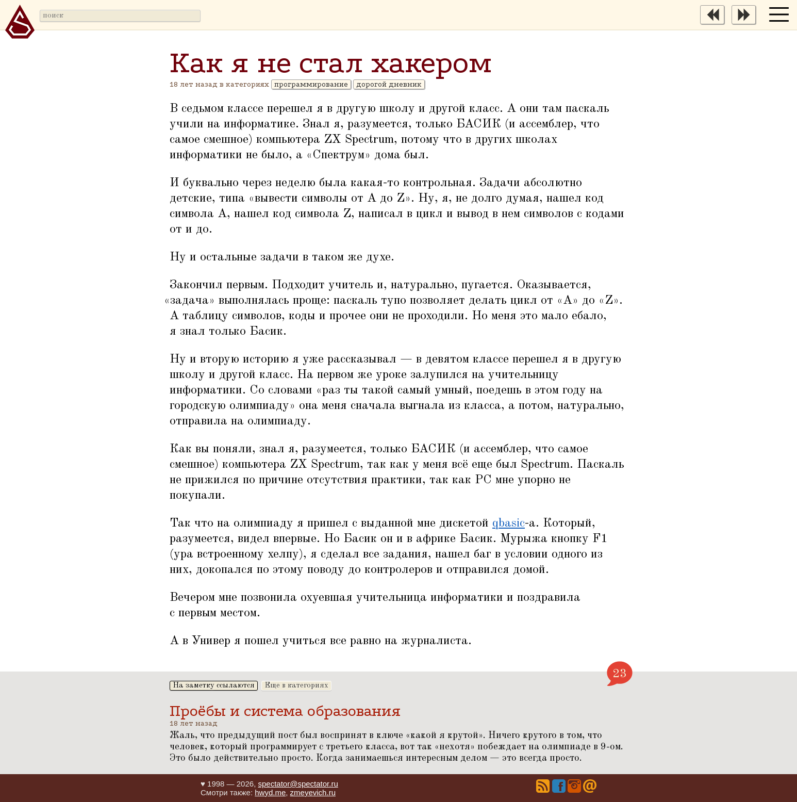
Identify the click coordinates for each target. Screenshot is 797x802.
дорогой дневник (389, 84)
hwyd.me (270, 792)
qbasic (508, 523)
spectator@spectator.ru (298, 783)
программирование (311, 84)
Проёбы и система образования (285, 711)
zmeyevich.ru (313, 792)
